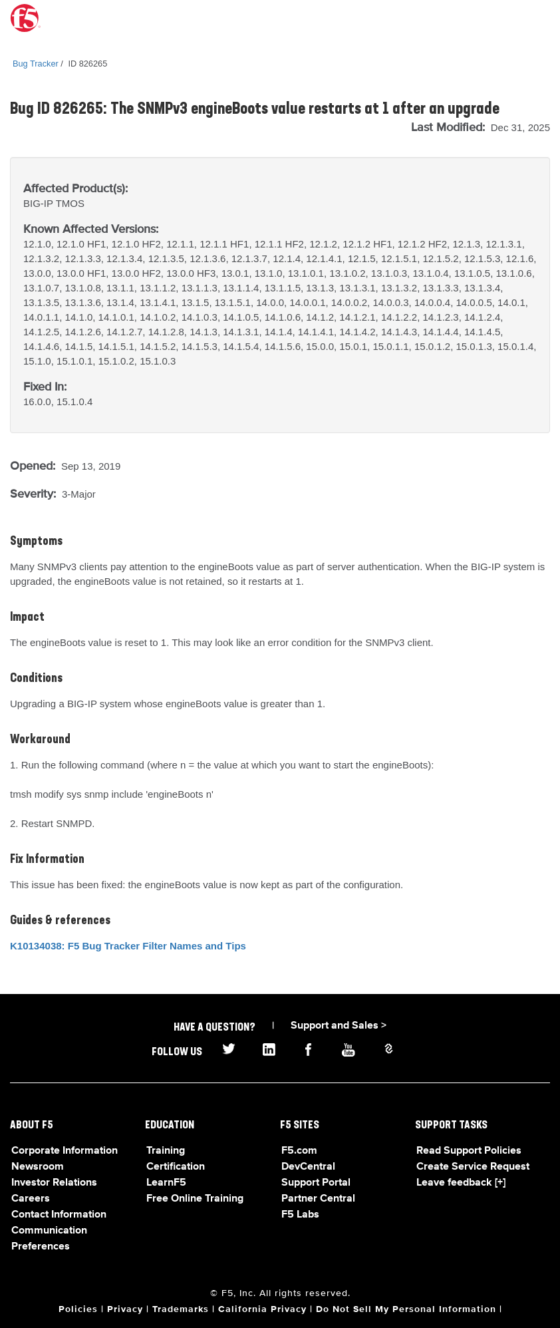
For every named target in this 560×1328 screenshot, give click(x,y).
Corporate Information (64, 1151)
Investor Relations (54, 1183)
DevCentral (308, 1167)
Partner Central (318, 1199)
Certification (175, 1167)
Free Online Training (194, 1199)
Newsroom (37, 1167)
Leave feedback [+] (460, 1183)
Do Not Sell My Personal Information (406, 1309)
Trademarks (180, 1309)
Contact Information (58, 1215)
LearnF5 (166, 1183)
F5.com (299, 1151)
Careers (30, 1199)
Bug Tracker (36, 64)
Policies (78, 1309)
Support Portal (315, 1183)
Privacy (125, 1309)
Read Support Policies (468, 1151)
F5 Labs (300, 1215)
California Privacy (262, 1309)
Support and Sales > (338, 1026)
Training (165, 1151)
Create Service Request (472, 1167)
